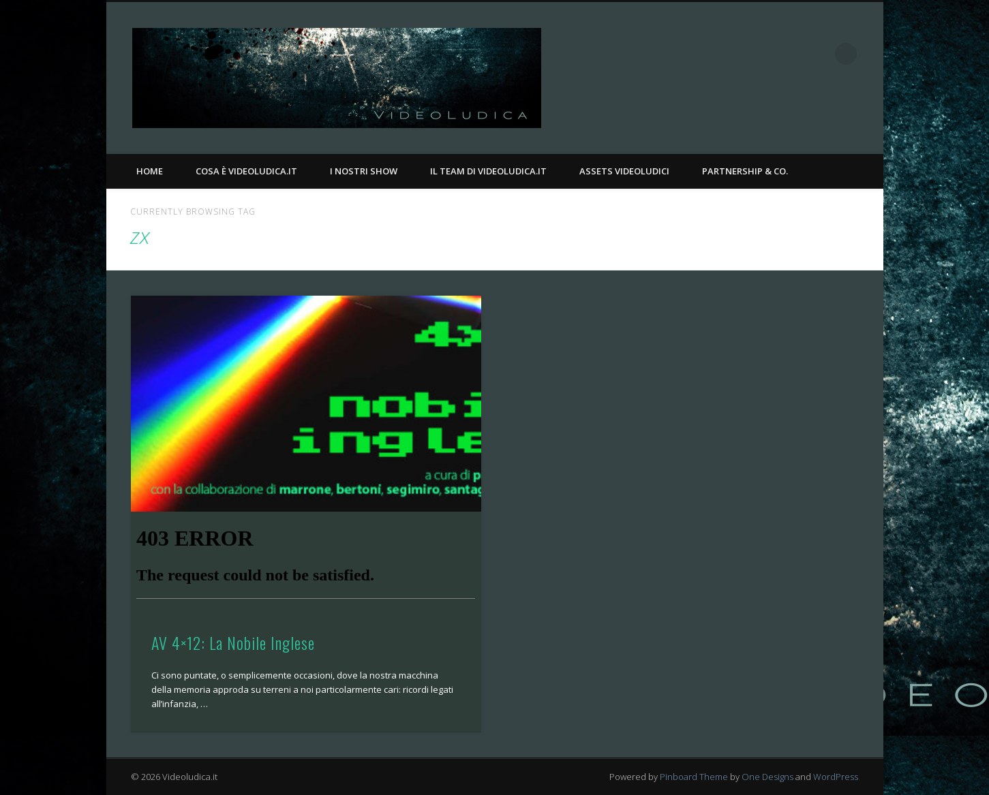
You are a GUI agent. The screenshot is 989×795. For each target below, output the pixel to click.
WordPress (835, 776)
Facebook (790, 54)
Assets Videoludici (624, 171)
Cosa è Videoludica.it (246, 171)
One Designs (767, 776)
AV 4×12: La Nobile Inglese (233, 642)
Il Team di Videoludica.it (488, 171)
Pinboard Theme (694, 776)
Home (149, 171)
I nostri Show (363, 171)
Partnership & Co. (745, 171)
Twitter (818, 54)
